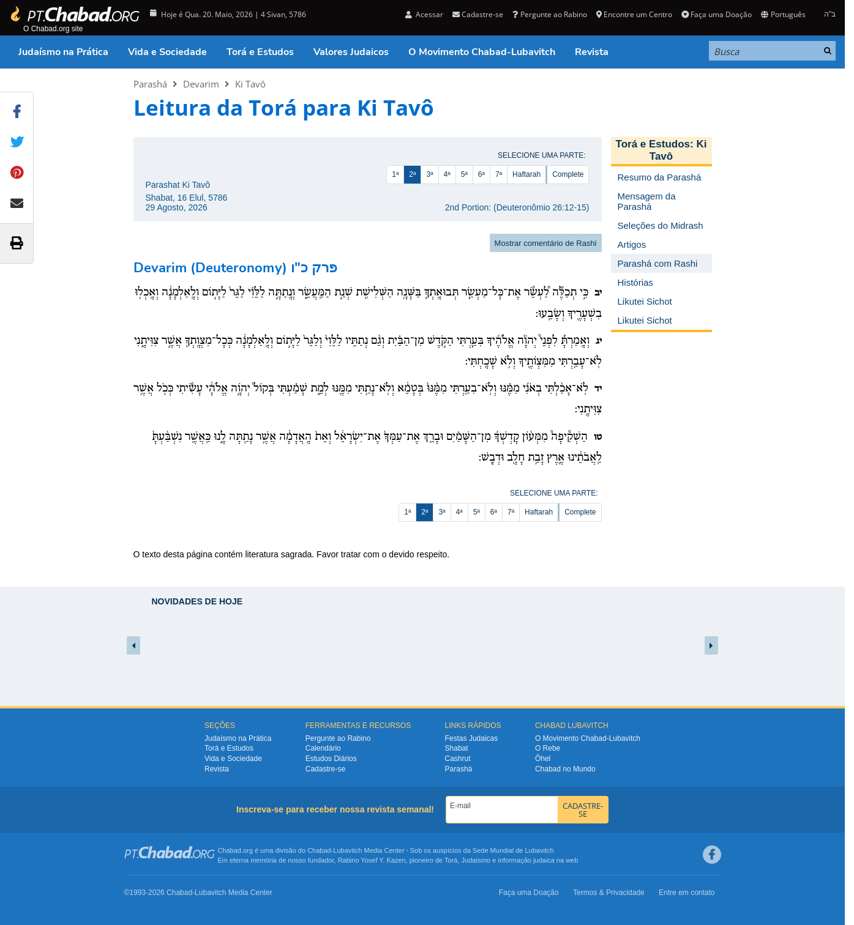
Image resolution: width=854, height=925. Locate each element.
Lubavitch (347, 850)
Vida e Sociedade (167, 52)
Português (783, 14)
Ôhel (542, 758)
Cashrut (458, 758)
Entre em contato (686, 892)
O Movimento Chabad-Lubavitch (481, 52)
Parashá (150, 84)
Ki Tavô (250, 84)
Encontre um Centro (634, 14)
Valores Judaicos (351, 52)
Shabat (456, 748)
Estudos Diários (331, 758)
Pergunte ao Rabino (549, 14)
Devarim (201, 84)
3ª (429, 174)
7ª (498, 174)
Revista (592, 52)
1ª (395, 174)
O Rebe (547, 748)
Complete (567, 174)
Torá (450, 860)
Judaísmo (476, 860)
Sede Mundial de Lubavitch (513, 850)
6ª (481, 174)
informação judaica (526, 860)
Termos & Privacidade (609, 892)
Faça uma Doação (716, 14)
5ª (464, 174)
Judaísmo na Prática (63, 52)
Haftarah (526, 174)
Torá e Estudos (260, 52)
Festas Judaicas (471, 738)
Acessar (424, 14)
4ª (447, 174)
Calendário (323, 748)
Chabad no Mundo (565, 769)
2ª (412, 174)
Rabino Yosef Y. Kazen (372, 860)
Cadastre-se (477, 14)
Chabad (319, 850)
